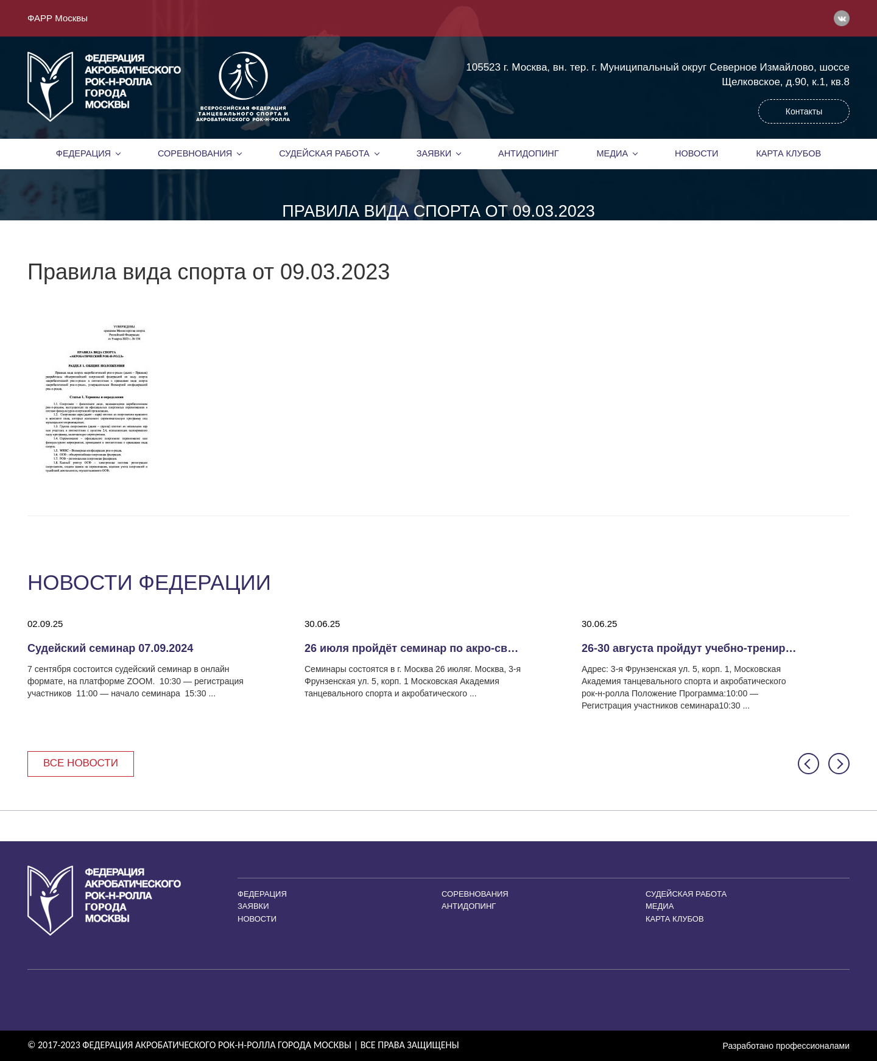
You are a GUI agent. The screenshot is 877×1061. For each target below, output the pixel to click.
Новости (697, 153)
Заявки (434, 153)
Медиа (613, 153)
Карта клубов (788, 153)
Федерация (83, 153)
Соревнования (195, 153)
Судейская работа (324, 153)
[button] (808, 763)
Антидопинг (528, 153)
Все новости (80, 763)
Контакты (804, 111)
